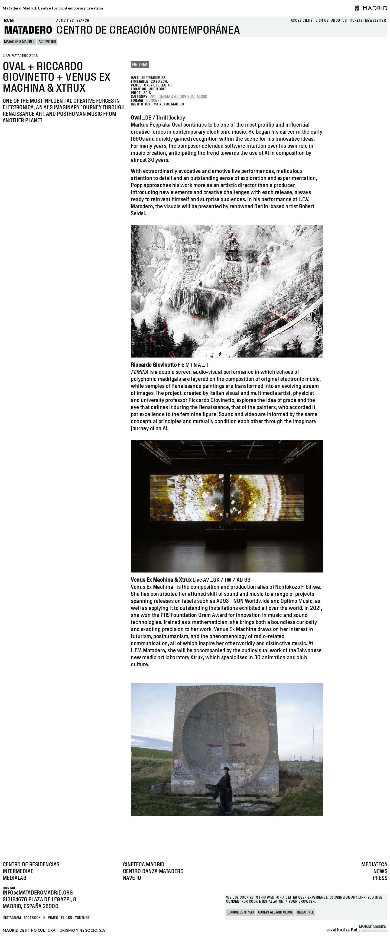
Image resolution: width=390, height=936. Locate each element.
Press (380, 878)
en (12, 20)
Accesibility (302, 20)
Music (202, 97)
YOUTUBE (82, 918)
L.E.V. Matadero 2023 (20, 56)
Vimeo (53, 918)
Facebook (32, 918)
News (380, 871)
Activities (65, 20)
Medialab (14, 878)
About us (339, 20)
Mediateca (374, 864)
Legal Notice (338, 930)
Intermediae (18, 871)
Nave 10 (132, 878)
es (6, 20)
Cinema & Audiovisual (177, 97)
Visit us (322, 20)
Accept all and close (275, 912)
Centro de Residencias (31, 864)
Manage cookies (372, 927)
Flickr (66, 918)
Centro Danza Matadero (153, 871)
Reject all (305, 912)
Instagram (12, 918)
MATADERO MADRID (19, 42)
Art (153, 97)
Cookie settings (240, 912)
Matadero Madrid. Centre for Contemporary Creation (53, 8)
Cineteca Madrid (144, 864)
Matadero (28, 30)
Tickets (355, 20)
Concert (153, 100)
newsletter (375, 20)
